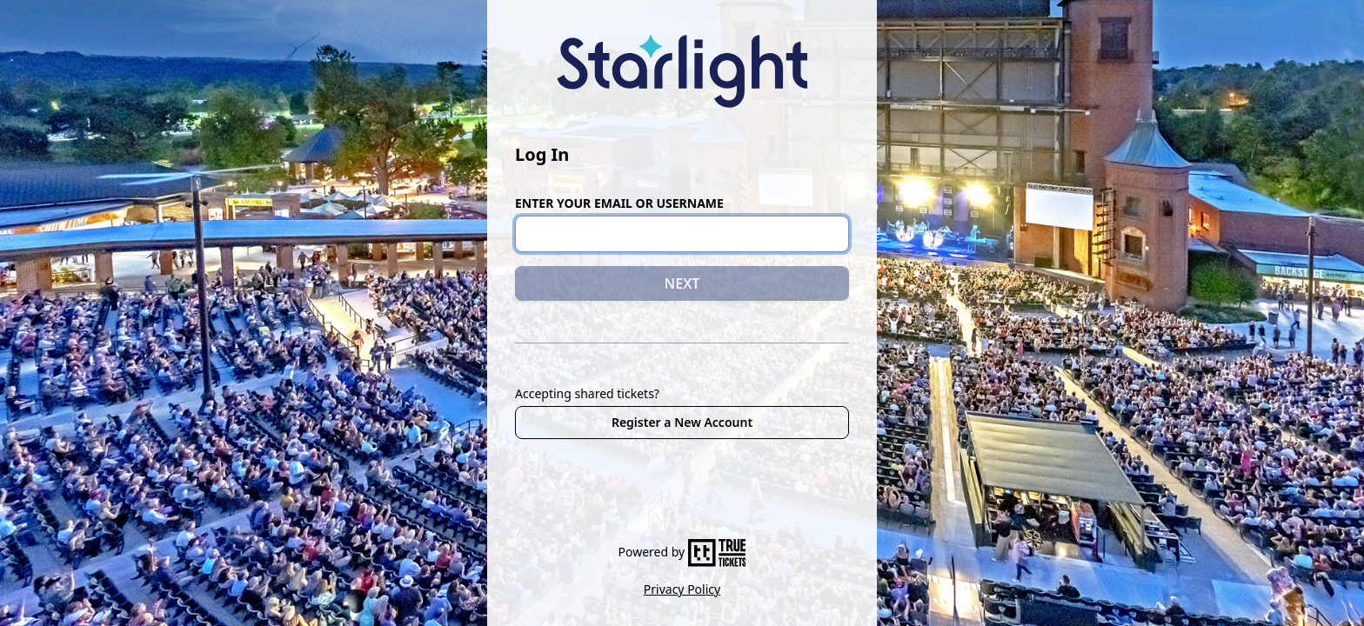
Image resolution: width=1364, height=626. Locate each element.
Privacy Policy (682, 589)
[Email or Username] (682, 234)
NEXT (682, 283)
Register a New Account (682, 422)
